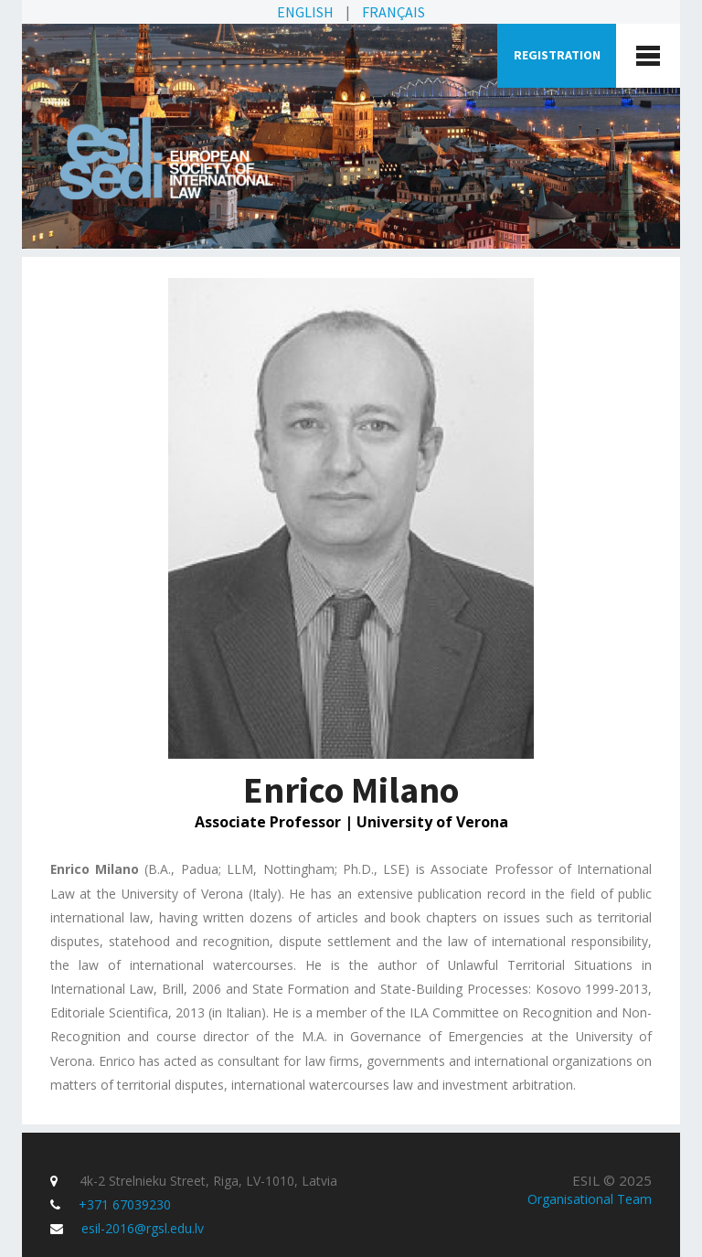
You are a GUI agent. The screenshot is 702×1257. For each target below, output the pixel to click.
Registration (557, 55)
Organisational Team (589, 1199)
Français (393, 12)
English (305, 12)
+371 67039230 (125, 1204)
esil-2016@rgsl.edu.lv (142, 1228)
